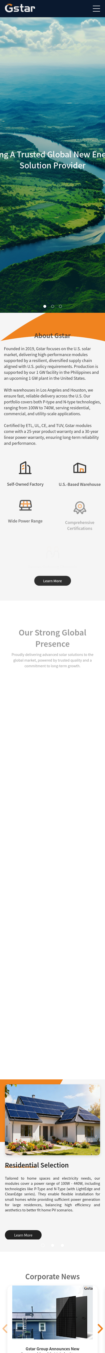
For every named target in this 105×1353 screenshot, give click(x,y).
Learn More (52, 581)
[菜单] (96, 9)
